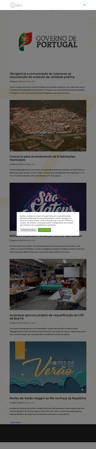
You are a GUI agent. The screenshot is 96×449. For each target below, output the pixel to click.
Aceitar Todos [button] (44, 230)
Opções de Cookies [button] (28, 230)
